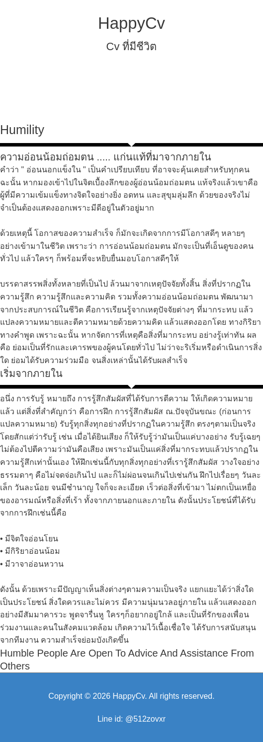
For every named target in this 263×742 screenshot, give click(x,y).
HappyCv (131, 23)
